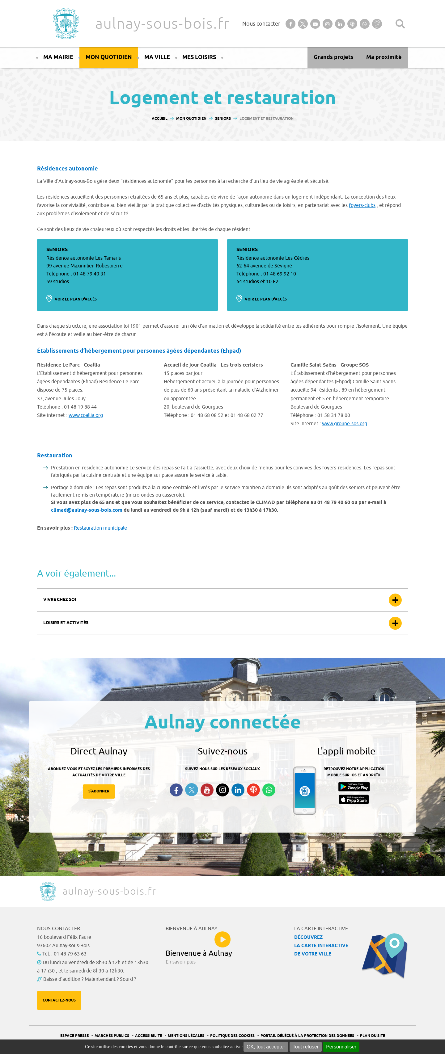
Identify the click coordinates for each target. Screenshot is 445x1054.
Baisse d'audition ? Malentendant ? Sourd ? (89, 979)
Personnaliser (341, 1046)
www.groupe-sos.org (344, 424)
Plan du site (372, 1036)
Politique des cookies (232, 1036)
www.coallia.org (86, 415)
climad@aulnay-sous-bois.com (86, 510)
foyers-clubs (362, 205)
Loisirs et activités (65, 623)
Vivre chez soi (59, 600)
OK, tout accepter (266, 1046)
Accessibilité (148, 1036)
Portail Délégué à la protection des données (307, 1036)
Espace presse (74, 1036)
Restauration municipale (100, 528)
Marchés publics (112, 1036)
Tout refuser (306, 1046)
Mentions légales (186, 1036)
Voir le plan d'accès (76, 299)
